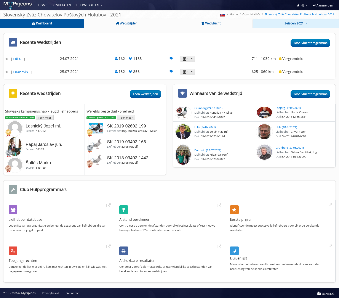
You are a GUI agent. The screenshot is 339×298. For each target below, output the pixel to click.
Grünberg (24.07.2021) (208, 108)
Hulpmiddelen (87, 5)
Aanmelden (323, 5)
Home (42, 5)
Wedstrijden (127, 23)
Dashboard (42, 23)
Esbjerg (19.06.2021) (288, 108)
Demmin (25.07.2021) (207, 150)
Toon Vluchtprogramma (310, 43)
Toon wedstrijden (145, 94)
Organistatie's (251, 14)
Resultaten (62, 5)
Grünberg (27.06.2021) (290, 148)
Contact (73, 293)
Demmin (21, 71)
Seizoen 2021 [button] (294, 23)
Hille (17, 58)
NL (300, 5)
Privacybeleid (50, 293)
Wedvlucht (211, 23)
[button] (25, 59)
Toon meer (44, 117)
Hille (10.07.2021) (286, 127)
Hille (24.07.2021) (205, 127)
